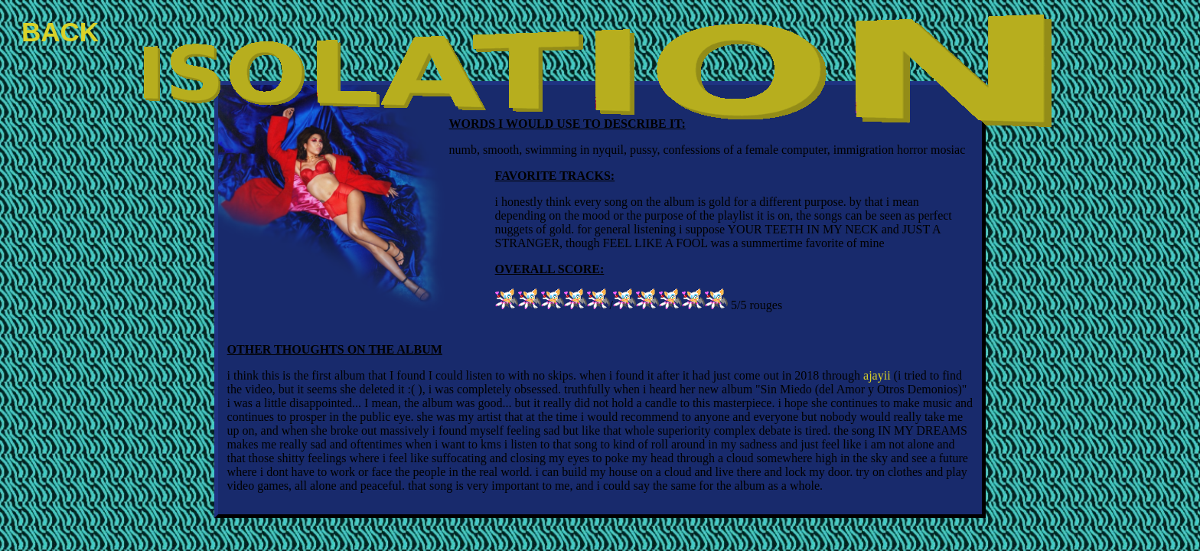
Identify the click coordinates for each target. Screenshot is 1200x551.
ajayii (877, 375)
